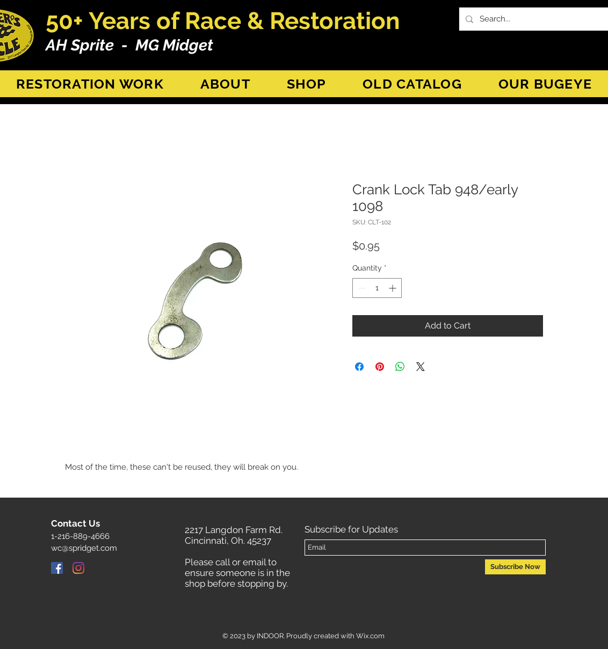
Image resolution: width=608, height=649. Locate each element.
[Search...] (539, 19)
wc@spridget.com (84, 548)
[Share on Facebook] (359, 366)
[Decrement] (360, 288)
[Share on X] (420, 366)
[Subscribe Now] (515, 566)
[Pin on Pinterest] (379, 366)
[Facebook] (57, 568)
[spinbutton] (377, 288)
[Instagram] (78, 568)
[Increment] (393, 288)
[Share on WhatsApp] (400, 366)
